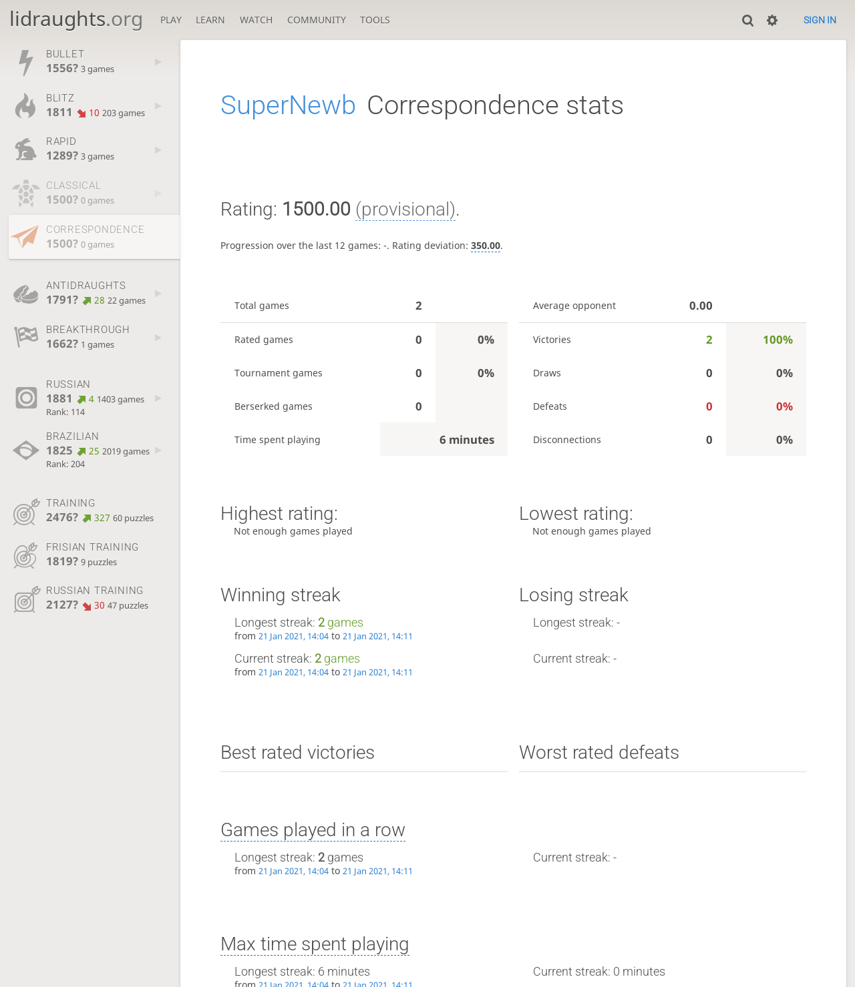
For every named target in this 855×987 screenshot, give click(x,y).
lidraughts (76, 18)
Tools (375, 19)
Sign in (820, 20)
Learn (210, 19)
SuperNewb (288, 105)
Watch (256, 19)
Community (316, 19)
